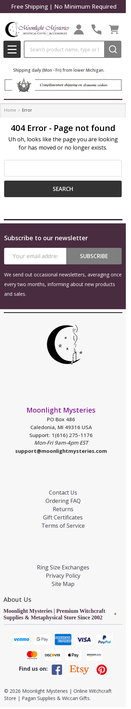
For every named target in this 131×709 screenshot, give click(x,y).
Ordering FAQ (63, 501)
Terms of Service (63, 525)
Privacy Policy (63, 575)
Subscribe (94, 256)
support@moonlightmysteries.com (61, 450)
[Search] (112, 49)
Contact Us (63, 492)
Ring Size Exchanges (63, 567)
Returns (63, 509)
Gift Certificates (63, 517)
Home (10, 110)
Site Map (63, 584)
